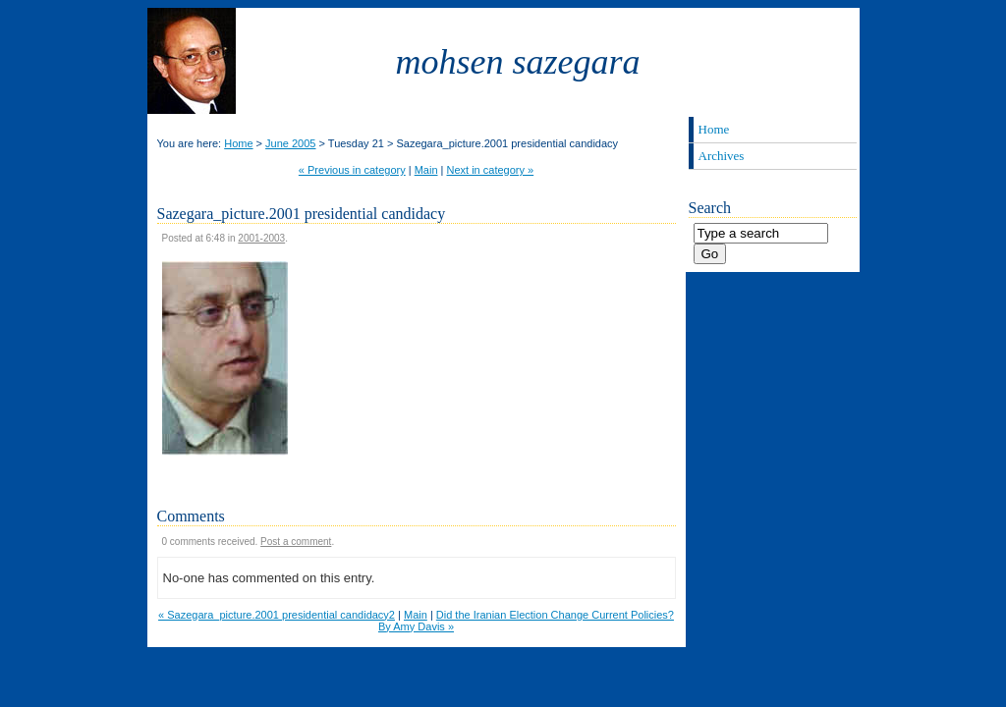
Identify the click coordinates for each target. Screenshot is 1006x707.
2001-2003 (261, 238)
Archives (722, 155)
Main (426, 170)
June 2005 (290, 143)
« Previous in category (352, 170)
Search (710, 207)
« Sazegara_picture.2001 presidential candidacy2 (276, 615)
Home (238, 143)
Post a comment (295, 541)
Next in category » (490, 170)
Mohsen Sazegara (518, 62)
